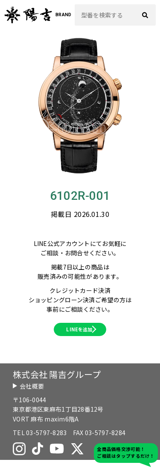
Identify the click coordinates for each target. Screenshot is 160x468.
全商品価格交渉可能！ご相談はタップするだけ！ (125, 452)
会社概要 (32, 394)
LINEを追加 (79, 333)
